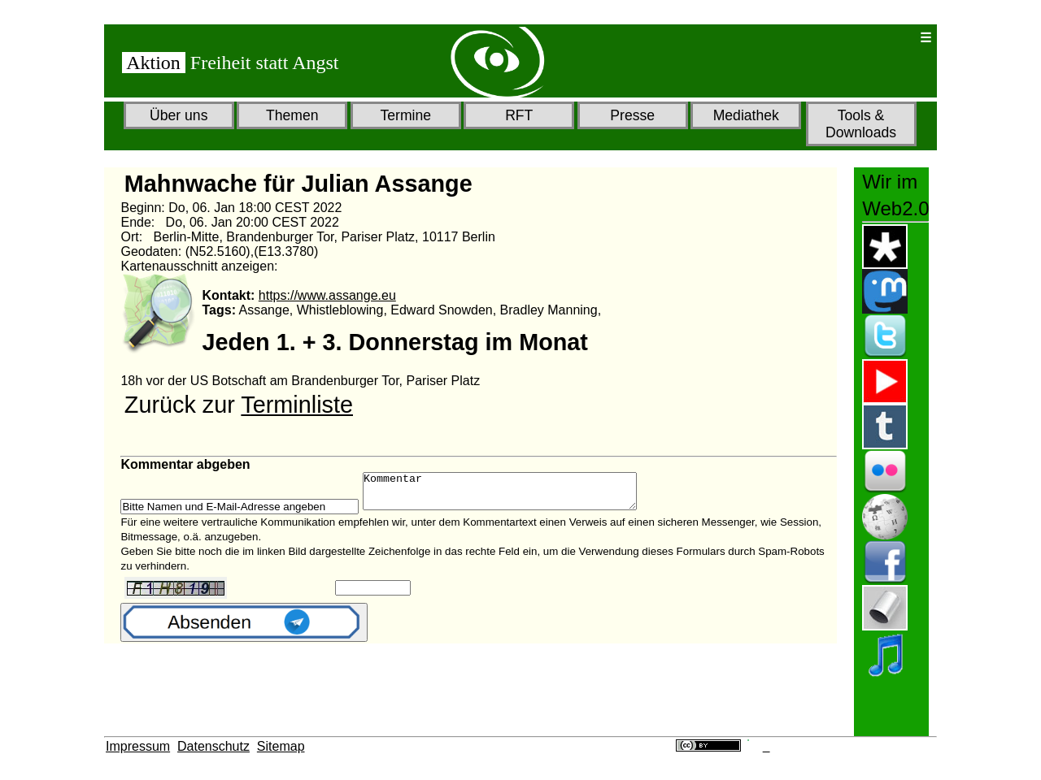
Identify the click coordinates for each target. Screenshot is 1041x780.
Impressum (138, 746)
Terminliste (297, 405)
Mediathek (746, 115)
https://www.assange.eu (327, 295)
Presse (632, 115)
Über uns (178, 115)
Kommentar (516, 495)
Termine (405, 115)
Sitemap (281, 746)
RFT (519, 115)
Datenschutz (213, 746)
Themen (292, 115)
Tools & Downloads (860, 124)
